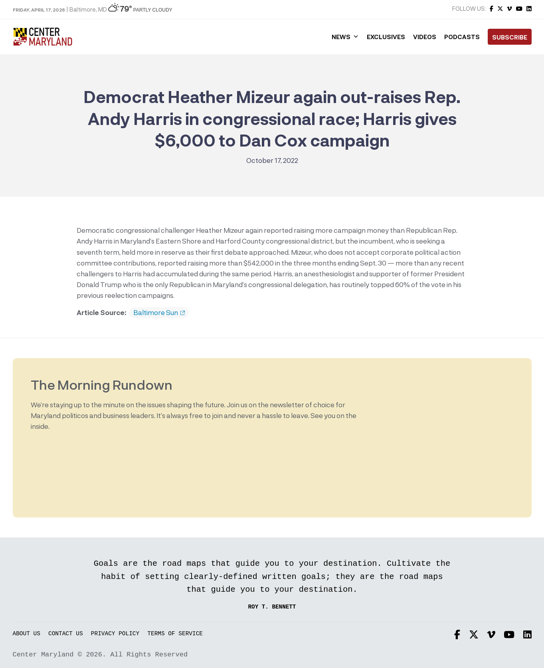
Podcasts (462, 36)
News (345, 37)
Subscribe (509, 37)
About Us (26, 634)
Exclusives (386, 36)
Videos (424, 36)
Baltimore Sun (159, 312)
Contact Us (65, 634)
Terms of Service (175, 634)
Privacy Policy (115, 634)
